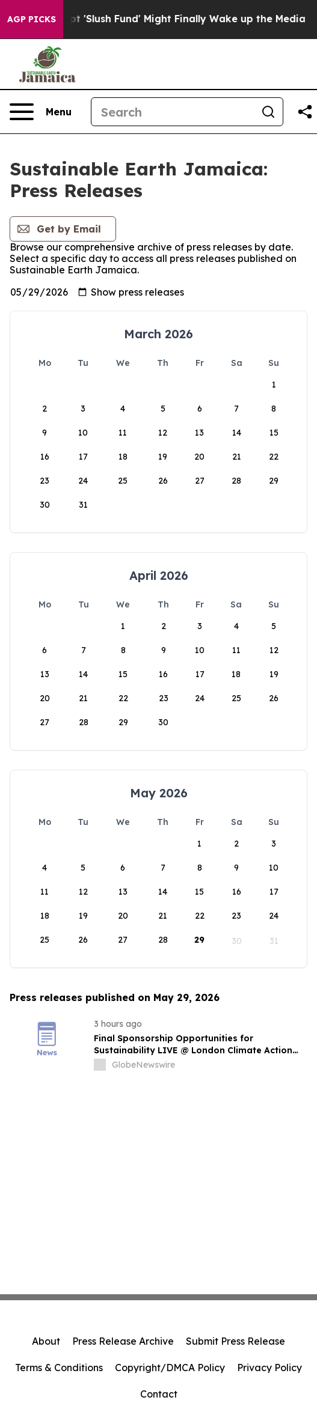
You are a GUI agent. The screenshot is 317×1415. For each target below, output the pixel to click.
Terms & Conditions (59, 1368)
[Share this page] (305, 112)
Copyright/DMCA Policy (170, 1368)
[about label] (100, 1065)
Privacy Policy (269, 1368)
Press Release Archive (123, 1341)
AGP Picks (31, 19)
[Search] (172, 112)
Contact (158, 1394)
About (46, 1341)
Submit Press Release (235, 1341)
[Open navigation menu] (41, 112)
